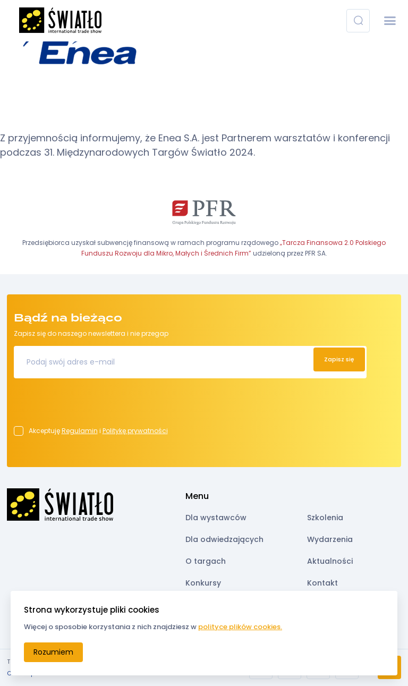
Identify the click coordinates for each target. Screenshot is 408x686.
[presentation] (94, 405)
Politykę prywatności (135, 430)
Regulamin (80, 430)
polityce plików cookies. (240, 627)
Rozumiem (53, 652)
